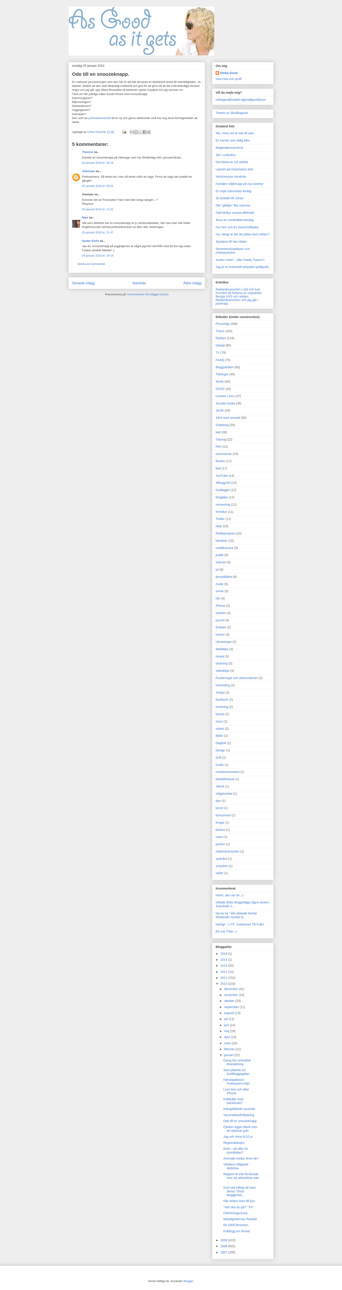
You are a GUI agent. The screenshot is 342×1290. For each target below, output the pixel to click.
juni (227, 1025)
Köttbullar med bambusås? (233, 1101)
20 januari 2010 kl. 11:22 (97, 209)
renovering (223, 504)
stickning (222, 663)
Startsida (139, 283)
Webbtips (222, 649)
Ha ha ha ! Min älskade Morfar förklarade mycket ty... (236, 915)
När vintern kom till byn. (239, 1201)
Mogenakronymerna (229, 147)
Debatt (220, 345)
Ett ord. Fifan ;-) (226, 931)
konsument (223, 815)
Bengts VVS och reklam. (232, 296)
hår (218, 598)
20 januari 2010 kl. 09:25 (97, 186)
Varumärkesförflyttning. (239, 1115)
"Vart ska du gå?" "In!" (238, 1207)
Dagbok (221, 743)
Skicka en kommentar (91, 264)
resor (219, 721)
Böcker (220, 461)
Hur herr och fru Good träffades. (237, 227)
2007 (224, 1252)
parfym (220, 844)
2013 (224, 965)
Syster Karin (90, 240)
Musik (220, 381)
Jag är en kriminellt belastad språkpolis (242, 267)
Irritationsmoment (227, 772)
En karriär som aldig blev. (233, 140)
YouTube (222, 475)
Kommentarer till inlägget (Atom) (147, 294)
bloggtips (222, 497)
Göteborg (222, 425)
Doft (218, 757)
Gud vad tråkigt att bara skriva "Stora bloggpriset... (239, 1191)
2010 (224, 983)
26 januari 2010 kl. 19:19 (97, 255)
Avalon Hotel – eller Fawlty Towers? (240, 260)
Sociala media (225, 403)
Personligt (222, 324)
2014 (224, 959)
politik (220, 555)
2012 (224, 972)
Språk (220, 410)
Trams (220, 331)
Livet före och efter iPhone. (236, 1091)
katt (218, 432)
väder (219, 873)
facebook (222, 699)
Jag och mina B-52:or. (238, 1136)
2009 (224, 1240)
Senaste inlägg (83, 283)
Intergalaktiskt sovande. (239, 1109)
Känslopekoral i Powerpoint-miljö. (236, 1081)
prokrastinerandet (99, 118)
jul (217, 569)
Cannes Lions (225, 396)
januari (229, 1055)
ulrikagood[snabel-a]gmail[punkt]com (241, 99)
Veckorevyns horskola (231, 176)
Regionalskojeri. (234, 1143)
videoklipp (222, 670)
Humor (220, 634)
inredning (222, 707)
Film (218, 446)
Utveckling (223, 685)
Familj (220, 360)
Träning (221, 439)
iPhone (220, 605)
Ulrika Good (229, 73)
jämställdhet (224, 577)
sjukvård (221, 858)
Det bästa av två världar (232, 162)
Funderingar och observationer (237, 678)
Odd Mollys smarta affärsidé (235, 212)
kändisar (221, 540)
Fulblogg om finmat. (237, 1231)
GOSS (220, 389)
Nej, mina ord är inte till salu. (235, 133)
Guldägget (223, 490)
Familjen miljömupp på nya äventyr (239, 184)
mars (228, 1043)
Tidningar (222, 374)
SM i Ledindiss (226, 155)
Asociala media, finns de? (241, 1158)
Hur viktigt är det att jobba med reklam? (243, 234)
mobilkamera (224, 548)
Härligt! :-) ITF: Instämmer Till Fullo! (240, 924)
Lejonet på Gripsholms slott (234, 169)
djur (218, 800)
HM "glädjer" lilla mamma (233, 205)
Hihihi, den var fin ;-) (229, 895)
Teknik (220, 786)
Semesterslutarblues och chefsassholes (233, 250)
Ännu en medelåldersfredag (235, 220)
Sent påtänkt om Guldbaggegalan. (236, 1072)
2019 (224, 953)
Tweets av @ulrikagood (232, 113)
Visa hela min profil (229, 79)
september (231, 1007)
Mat (218, 468)
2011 (224, 977)
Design (220, 750)
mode (219, 584)
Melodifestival (225, 779)
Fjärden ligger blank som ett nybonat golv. (240, 1128)
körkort (220, 830)
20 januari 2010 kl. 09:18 (97, 162)
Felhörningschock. (236, 1213)
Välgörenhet (224, 793)
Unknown (88, 171)
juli (226, 1019)
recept (220, 656)
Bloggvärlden (225, 367)
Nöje (219, 526)
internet (221, 562)
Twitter (220, 519)
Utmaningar (224, 642)
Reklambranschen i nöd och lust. (238, 289)
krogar (220, 822)
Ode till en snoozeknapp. (240, 1121)
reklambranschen (227, 851)
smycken (222, 866)
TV (218, 352)
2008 (224, 1246)
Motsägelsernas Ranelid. (240, 1219)
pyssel (220, 620)
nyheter (221, 613)
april (227, 1037)
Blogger (188, 1281)
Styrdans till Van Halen (231, 241)
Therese (87, 152)
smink (220, 591)
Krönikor (221, 512)
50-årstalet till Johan (229, 198)
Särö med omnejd (228, 417)
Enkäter (221, 627)
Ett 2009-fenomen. (236, 1225)
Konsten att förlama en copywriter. (239, 293)
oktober (229, 1001)
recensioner (224, 454)
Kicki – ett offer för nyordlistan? (235, 1150)
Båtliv (219, 735)
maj (227, 1031)
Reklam (221, 338)
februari (229, 1049)
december (231, 989)
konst (219, 808)
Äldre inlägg (192, 283)
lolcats (220, 714)
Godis (220, 765)
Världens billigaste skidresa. (236, 1166)
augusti (229, 1013)
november (231, 995)
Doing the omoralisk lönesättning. (237, 1062)
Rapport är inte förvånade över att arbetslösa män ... (241, 1177)
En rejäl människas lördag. (234, 191)
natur (219, 837)
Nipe (85, 217)
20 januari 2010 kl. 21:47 (97, 232)
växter (220, 728)
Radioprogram (225, 533)
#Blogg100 (223, 482)
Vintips (220, 692)
